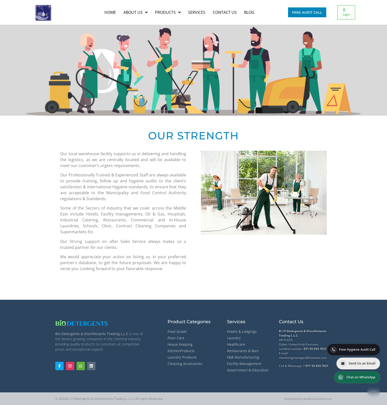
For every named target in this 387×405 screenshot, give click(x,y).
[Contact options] (373, 391)
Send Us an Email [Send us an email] (357, 363)
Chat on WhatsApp (356, 377)
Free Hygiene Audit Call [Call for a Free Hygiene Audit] (352, 349)
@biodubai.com (316, 358)
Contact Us (291, 321)
